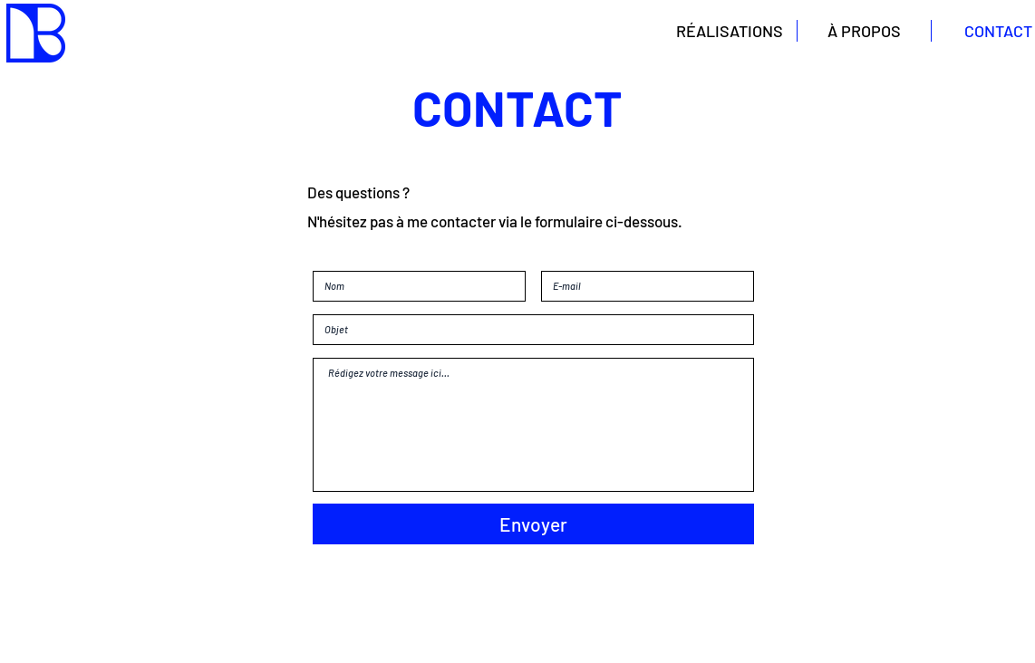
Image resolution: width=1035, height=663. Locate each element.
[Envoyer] (533, 524)
